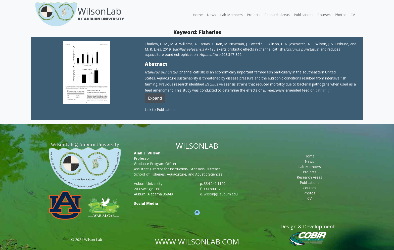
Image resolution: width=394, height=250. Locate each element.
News (211, 14)
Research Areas (277, 14)
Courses (324, 14)
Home (198, 14)
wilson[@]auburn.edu (221, 194)
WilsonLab (99, 11)
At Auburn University (101, 18)
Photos (341, 14)
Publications (303, 14)
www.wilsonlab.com (197, 241)
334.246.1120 (214, 183)
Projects (253, 14)
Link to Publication (160, 109)
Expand (155, 98)
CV (353, 14)
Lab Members (231, 14)
